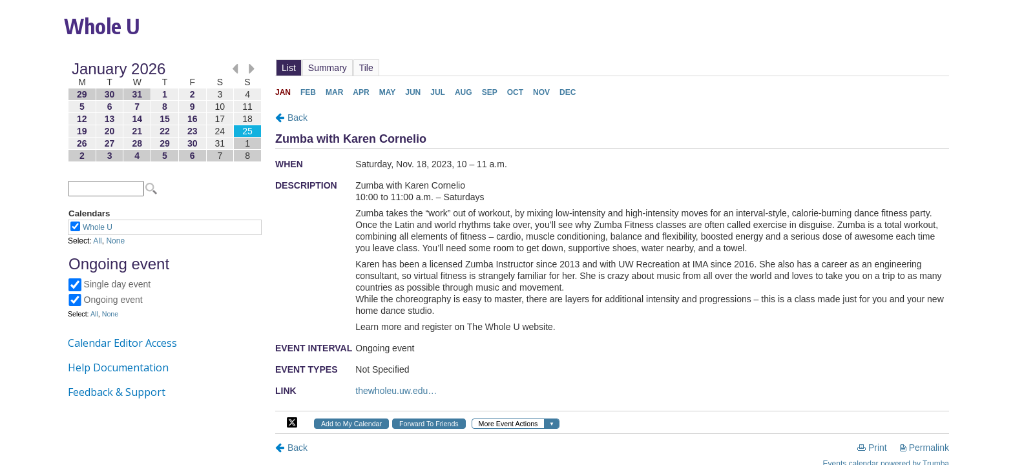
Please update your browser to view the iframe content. (165, 112)
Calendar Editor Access (122, 343)
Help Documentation (118, 367)
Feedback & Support (116, 392)
